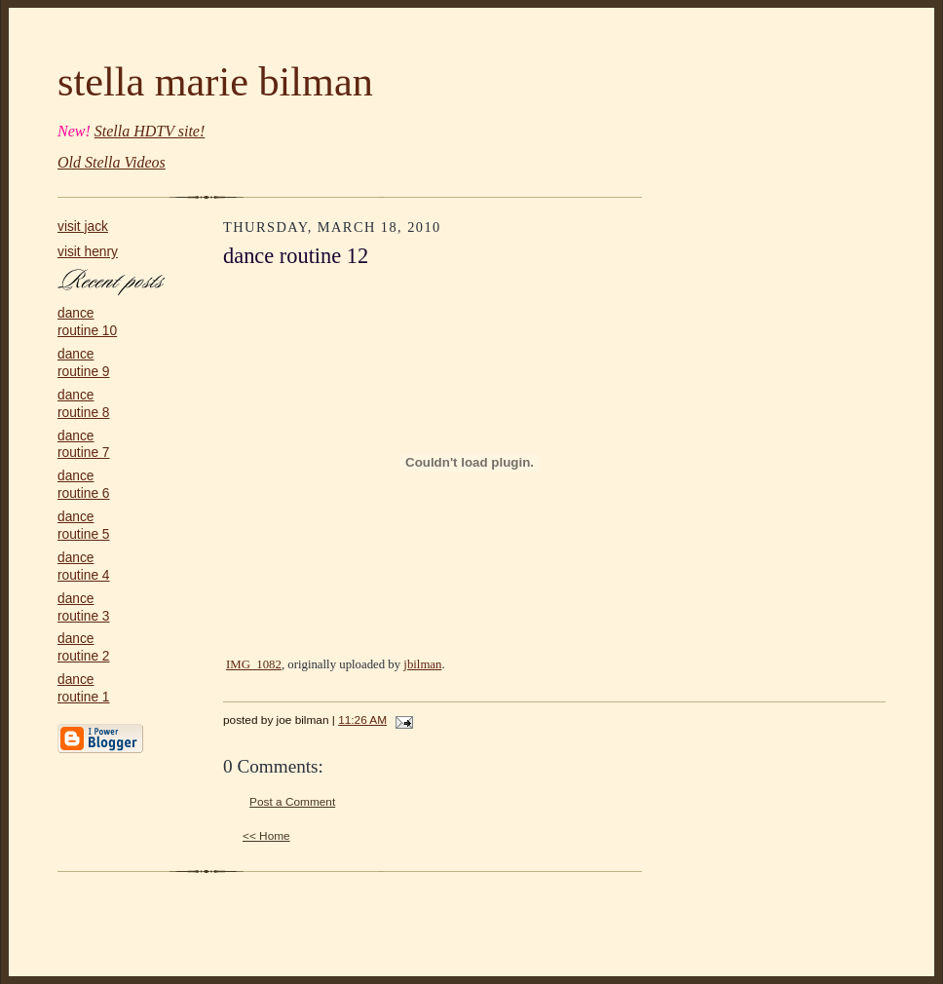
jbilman (422, 664)
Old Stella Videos (111, 162)
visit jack (82, 226)
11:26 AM (362, 720)
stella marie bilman (215, 81)
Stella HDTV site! (149, 131)
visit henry (87, 252)
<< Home (266, 836)
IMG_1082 (254, 664)
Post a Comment (292, 802)
